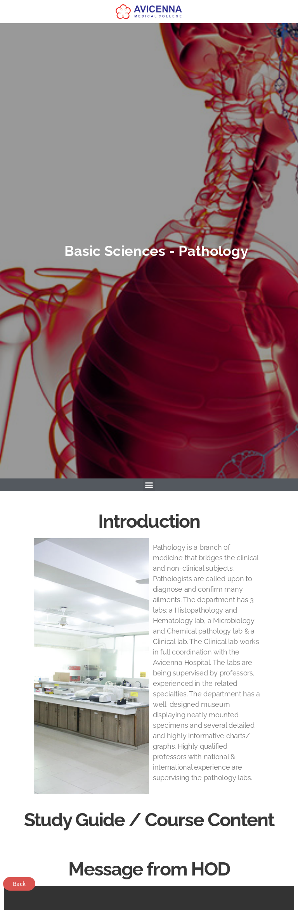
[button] (149, 484)
